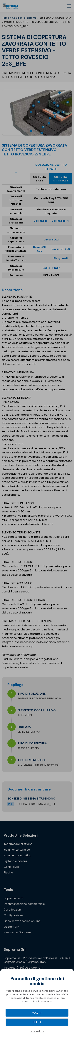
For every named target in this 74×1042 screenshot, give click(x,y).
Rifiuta (37, 1022)
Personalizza (37, 1031)
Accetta (37, 1012)
